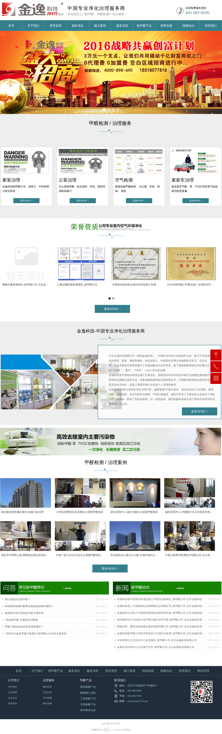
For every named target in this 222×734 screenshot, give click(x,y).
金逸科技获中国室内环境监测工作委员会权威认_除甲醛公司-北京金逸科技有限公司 (161, 599)
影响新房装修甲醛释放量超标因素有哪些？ (29, 606)
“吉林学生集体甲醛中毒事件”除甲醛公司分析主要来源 (35, 633)
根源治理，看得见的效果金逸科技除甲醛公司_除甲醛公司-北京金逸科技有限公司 (161, 626)
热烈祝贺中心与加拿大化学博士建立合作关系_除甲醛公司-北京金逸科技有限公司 (161, 619)
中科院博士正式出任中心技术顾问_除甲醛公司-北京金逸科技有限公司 (157, 640)
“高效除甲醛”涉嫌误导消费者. (22, 620)
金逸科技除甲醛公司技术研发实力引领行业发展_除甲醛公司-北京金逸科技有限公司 (161, 633)
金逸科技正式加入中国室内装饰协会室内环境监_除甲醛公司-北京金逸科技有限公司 (161, 613)
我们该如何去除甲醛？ (18, 599)
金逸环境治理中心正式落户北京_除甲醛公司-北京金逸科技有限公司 (155, 647)
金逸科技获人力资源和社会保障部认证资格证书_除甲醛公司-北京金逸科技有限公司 (161, 606)
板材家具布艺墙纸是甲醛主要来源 (24, 613)
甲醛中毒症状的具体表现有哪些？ (24, 626)
